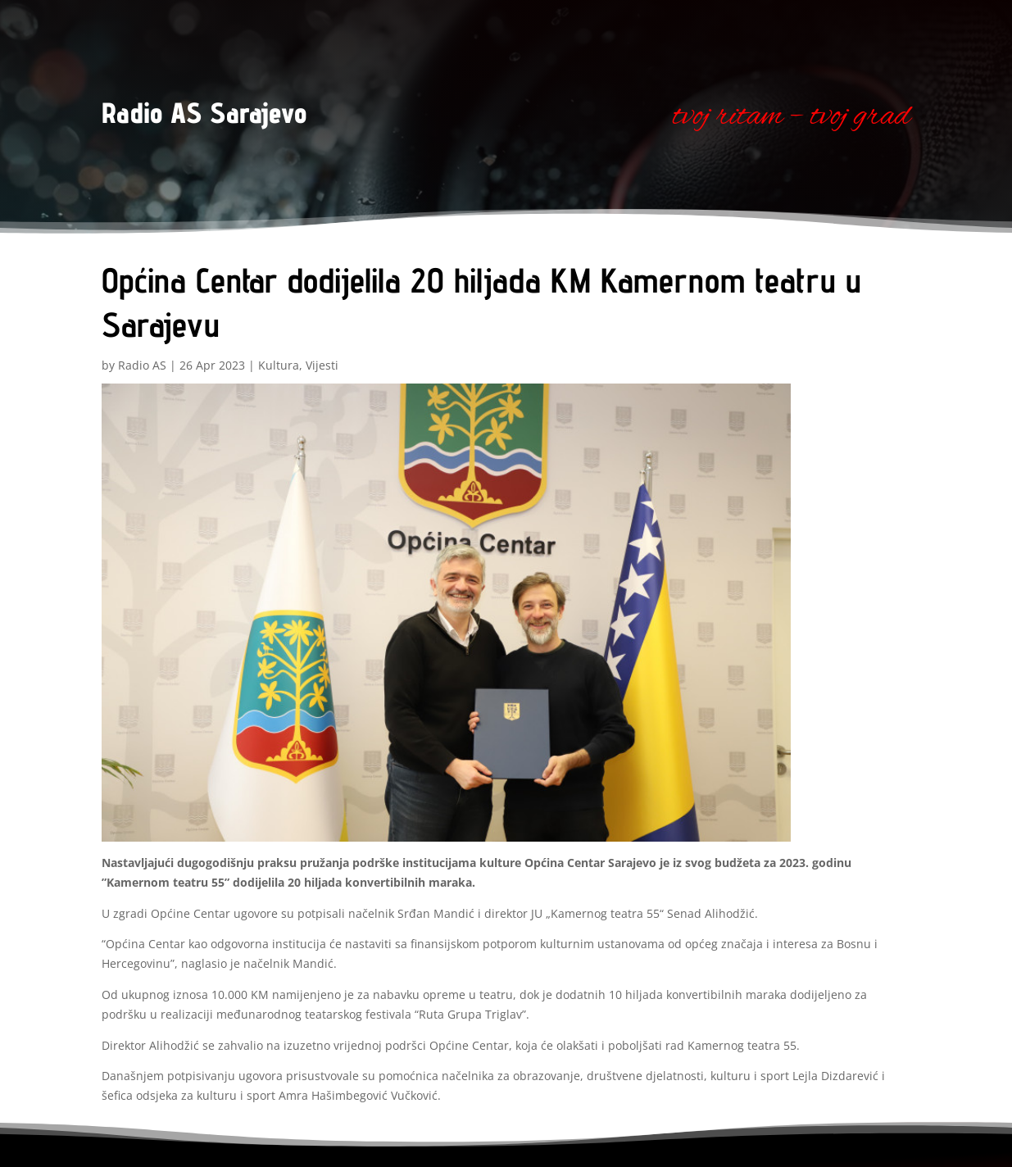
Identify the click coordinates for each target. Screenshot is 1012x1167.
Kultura (278, 365)
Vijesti (322, 365)
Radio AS (142, 365)
